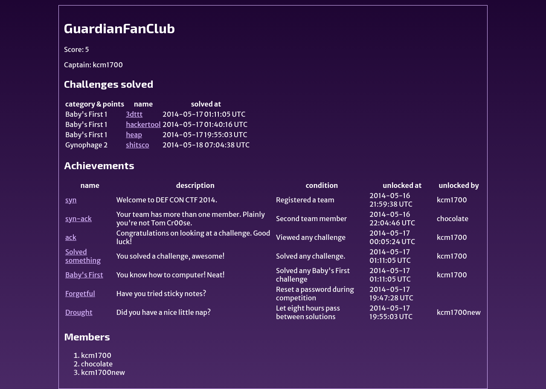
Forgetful (80, 293)
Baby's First (84, 275)
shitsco (137, 145)
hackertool (143, 124)
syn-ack (78, 218)
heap (134, 134)
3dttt (134, 114)
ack (70, 237)
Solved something (83, 256)
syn (71, 200)
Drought (79, 312)
